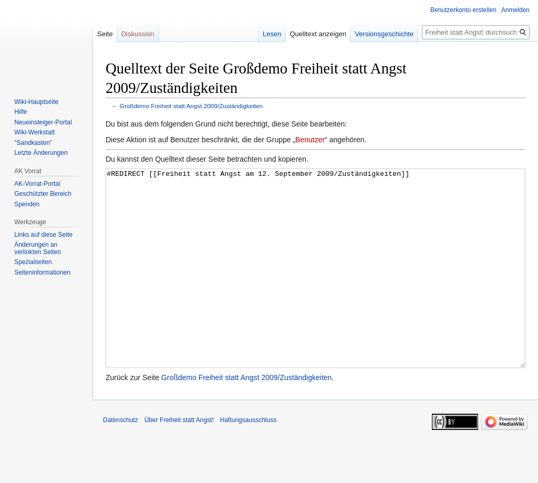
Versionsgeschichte (384, 34)
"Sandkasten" (33, 142)
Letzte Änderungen (40, 152)
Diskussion (137, 34)
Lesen (272, 34)
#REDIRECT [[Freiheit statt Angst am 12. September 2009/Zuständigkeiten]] (315, 288)
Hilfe (20, 112)
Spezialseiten (32, 262)
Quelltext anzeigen (318, 34)
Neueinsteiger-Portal (42, 122)
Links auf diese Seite (43, 234)
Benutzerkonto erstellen (463, 10)
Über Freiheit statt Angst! (179, 459)
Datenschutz (120, 459)
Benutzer (310, 139)
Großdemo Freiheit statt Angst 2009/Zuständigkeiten (191, 105)
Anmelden (515, 10)
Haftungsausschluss (248, 459)
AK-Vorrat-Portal (37, 183)
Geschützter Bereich (42, 193)
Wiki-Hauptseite (36, 102)
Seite (105, 34)
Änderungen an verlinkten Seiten (37, 248)
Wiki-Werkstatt (34, 132)
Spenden (26, 204)
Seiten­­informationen (42, 272)
